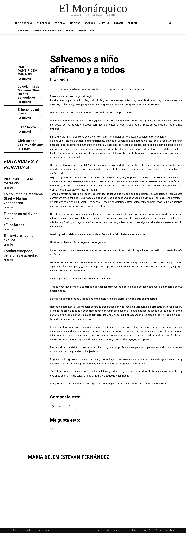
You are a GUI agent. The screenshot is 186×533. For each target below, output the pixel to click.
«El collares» (27, 127)
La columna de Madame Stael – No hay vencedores (30, 92)
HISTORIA (118, 23)
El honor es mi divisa (28, 111)
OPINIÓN (132, 23)
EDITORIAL (60, 23)
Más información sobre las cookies (159, 530)
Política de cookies (133, 530)
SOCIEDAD (89, 23)
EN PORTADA (44, 23)
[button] (170, 23)
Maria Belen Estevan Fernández (82, 89)
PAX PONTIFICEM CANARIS (27, 70)
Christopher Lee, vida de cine (30, 142)
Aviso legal (117, 530)
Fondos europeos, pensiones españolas (21, 253)
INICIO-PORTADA (23, 23)
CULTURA (104, 23)
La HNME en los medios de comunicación (38, 30)
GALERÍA (70, 30)
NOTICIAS (75, 23)
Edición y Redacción (101, 530)
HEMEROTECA (86, 30)
